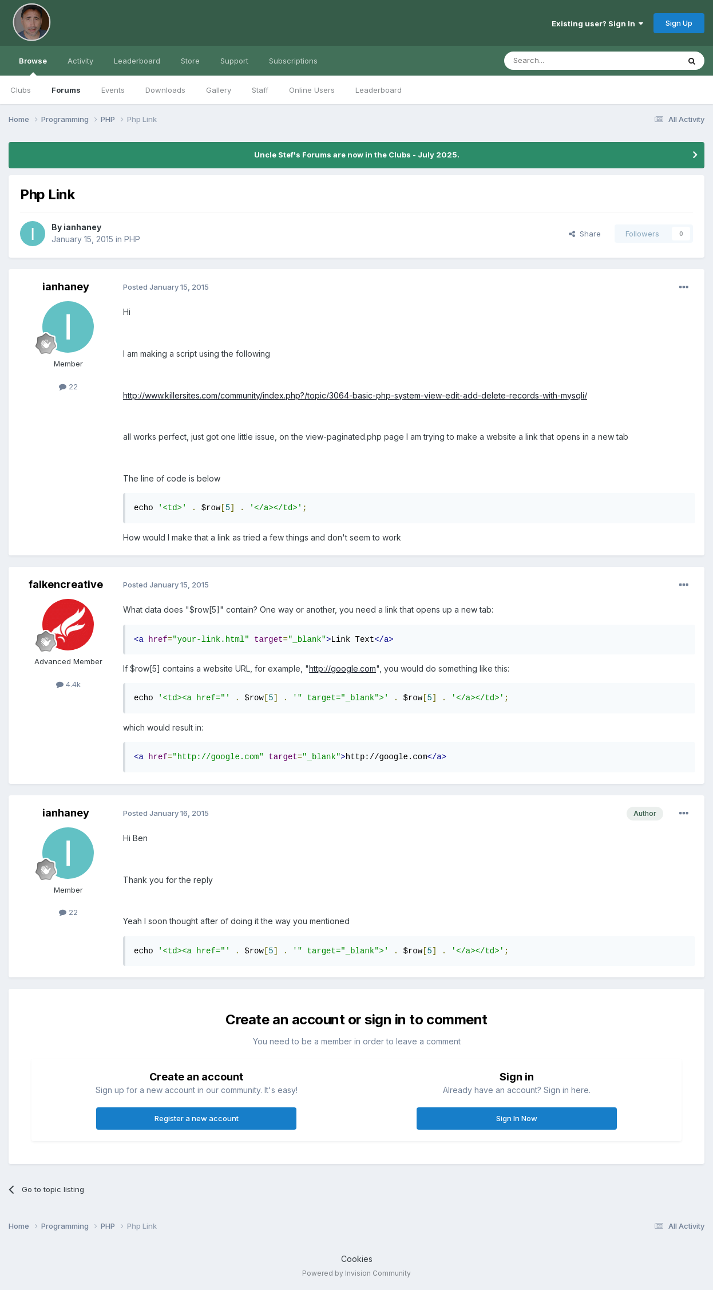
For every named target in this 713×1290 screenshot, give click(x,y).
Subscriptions (293, 60)
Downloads (165, 89)
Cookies (357, 1259)
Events (113, 89)
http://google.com (342, 668)
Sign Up (679, 22)
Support (234, 60)
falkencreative (66, 584)
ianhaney (82, 227)
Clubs (20, 89)
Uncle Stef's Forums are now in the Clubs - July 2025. (357, 154)
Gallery (218, 89)
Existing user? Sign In (597, 23)
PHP (132, 239)
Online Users (312, 89)
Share (585, 233)
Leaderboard (378, 89)
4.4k (68, 684)
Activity (80, 60)
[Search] (562, 61)
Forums (66, 89)
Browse (33, 66)
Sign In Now (516, 1118)
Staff (260, 89)
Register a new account (197, 1118)
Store (190, 60)
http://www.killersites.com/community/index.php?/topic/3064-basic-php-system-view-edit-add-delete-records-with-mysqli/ (355, 395)
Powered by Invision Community (356, 1273)
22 (68, 386)
